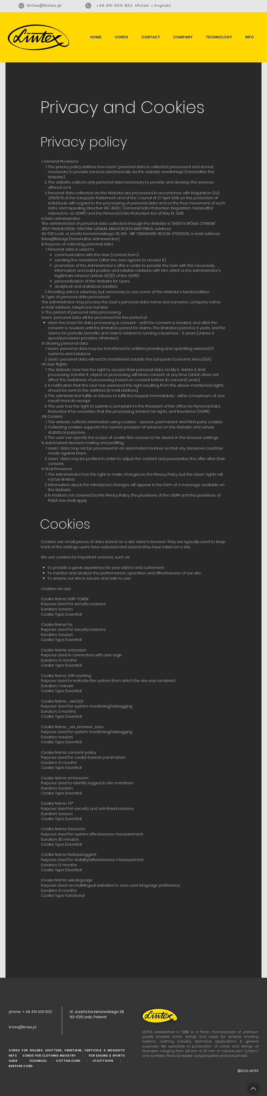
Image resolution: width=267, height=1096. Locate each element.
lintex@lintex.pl (44, 5)
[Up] (253, 1088)
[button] (249, 37)
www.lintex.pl (172, 171)
